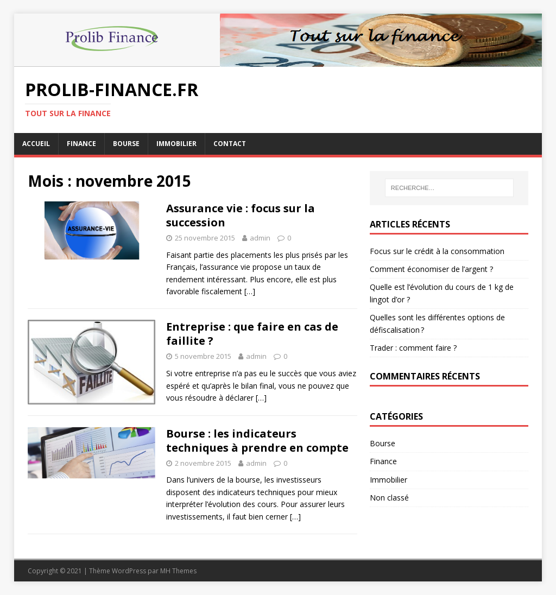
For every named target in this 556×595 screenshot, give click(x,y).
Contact (229, 143)
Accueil (36, 143)
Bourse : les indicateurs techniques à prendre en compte (257, 440)
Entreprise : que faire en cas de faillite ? (252, 333)
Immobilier (176, 143)
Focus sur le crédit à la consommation (437, 251)
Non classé (389, 497)
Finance (81, 143)
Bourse (126, 143)
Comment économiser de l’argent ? (431, 269)
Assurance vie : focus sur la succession (240, 215)
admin (260, 238)
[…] (249, 291)
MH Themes (178, 570)
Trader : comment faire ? (413, 348)
